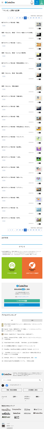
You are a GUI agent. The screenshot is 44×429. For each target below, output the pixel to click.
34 (36, 18)
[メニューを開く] (2, 2)
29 (22, 18)
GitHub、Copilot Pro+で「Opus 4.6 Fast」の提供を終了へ (19, 334)
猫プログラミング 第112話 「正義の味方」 (12, 96)
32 (30, 18)
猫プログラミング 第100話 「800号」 (11, 218)
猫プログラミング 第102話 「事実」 (11, 197)
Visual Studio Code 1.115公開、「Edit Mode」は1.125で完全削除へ (21, 342)
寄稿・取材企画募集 (12, 390)
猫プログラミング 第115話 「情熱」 (11, 22)
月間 (32, 320)
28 (20, 18)
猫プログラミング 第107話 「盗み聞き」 (12, 147)
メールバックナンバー (22, 296)
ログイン (22, 305)
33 (33, 18)
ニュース (4, 398)
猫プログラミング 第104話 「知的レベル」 (12, 177)
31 (28, 18)
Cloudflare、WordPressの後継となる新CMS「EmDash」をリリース (21, 349)
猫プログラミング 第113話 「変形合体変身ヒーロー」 (15, 63)
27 (17, 18)
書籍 (38, 397)
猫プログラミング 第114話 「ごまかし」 (12, 42)
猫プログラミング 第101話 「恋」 (10, 207)
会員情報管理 (10, 428)
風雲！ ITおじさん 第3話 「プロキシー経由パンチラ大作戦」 (17, 32)
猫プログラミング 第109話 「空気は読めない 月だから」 (16, 126)
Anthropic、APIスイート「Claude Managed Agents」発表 (18, 357)
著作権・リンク (10, 425)
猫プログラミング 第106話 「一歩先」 (11, 157)
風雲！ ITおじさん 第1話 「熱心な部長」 (12, 73)
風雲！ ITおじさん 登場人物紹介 (10, 86)
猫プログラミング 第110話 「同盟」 (11, 116)
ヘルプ (8, 423)
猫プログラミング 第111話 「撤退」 (11, 106)
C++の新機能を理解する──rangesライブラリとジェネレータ (19, 346)
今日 (12, 320)
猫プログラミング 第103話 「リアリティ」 (12, 187)
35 (39, 18)
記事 (15, 397)
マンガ (4, 25)
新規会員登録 (21, 301)
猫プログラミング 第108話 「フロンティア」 (13, 136)
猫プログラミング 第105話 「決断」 (11, 167)
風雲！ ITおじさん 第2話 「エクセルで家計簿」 (14, 53)
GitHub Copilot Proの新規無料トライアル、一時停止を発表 (19, 361)
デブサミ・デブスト (27, 398)
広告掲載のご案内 (32, 390)
